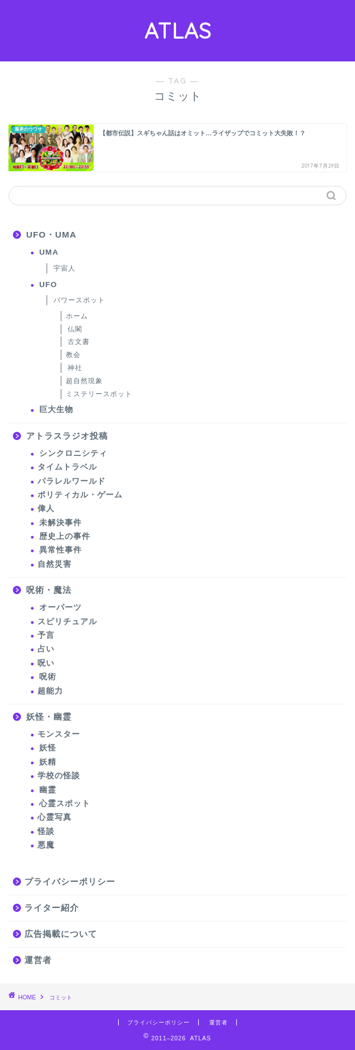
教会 (73, 355)
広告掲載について (60, 934)
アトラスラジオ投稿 (67, 436)
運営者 (38, 960)
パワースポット (79, 300)
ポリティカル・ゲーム (80, 495)
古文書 (79, 342)
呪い (46, 663)
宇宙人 (64, 268)
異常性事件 (60, 550)
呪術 (47, 677)
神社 (75, 368)
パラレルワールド (71, 481)
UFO (48, 284)
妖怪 (47, 748)
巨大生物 (56, 409)
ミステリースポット (99, 394)
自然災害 (54, 564)
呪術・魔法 (49, 590)
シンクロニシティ (73, 453)
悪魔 (46, 845)
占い (46, 649)
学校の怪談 (58, 775)
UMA (49, 252)
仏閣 (75, 329)
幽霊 (47, 790)
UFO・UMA (51, 234)
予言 (46, 635)
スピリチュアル (67, 621)
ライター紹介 (51, 907)
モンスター (58, 734)
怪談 (46, 831)
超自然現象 (84, 381)
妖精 (47, 762)
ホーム (77, 316)
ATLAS (177, 30)
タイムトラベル (67, 467)
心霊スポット (64, 803)
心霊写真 (54, 817)
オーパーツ (60, 607)
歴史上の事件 (64, 536)
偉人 (46, 508)
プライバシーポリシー (69, 881)
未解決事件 (60, 522)
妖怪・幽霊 (49, 716)
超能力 (50, 691)
